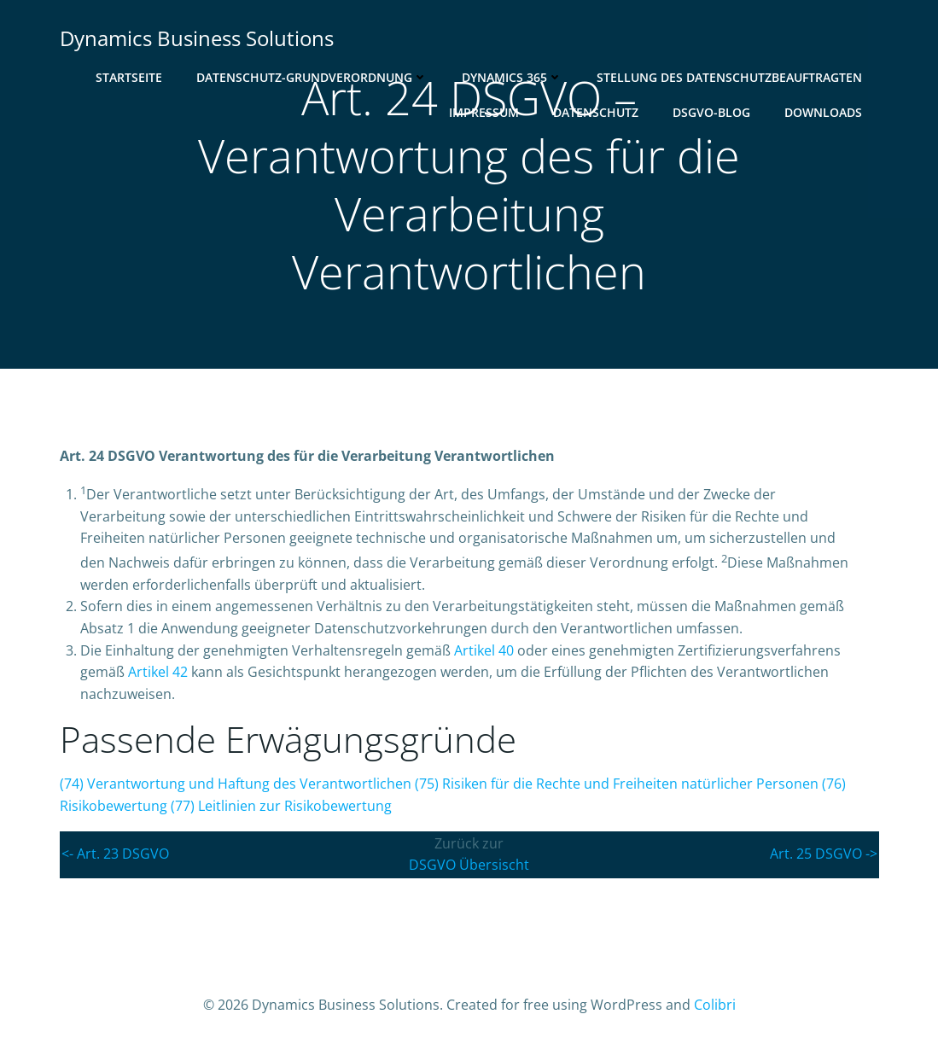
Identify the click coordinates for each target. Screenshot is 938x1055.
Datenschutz (595, 112)
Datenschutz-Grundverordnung (312, 77)
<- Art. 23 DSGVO (115, 853)
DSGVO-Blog (711, 112)
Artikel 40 (484, 650)
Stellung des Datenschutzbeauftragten (729, 77)
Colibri (715, 1004)
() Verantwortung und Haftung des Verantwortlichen (235, 783)
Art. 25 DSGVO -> (823, 853)
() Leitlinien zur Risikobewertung (281, 805)
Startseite (129, 77)
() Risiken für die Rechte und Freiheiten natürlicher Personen (617, 783)
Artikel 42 (158, 671)
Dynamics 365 (512, 77)
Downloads (823, 112)
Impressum (484, 112)
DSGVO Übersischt (469, 864)
